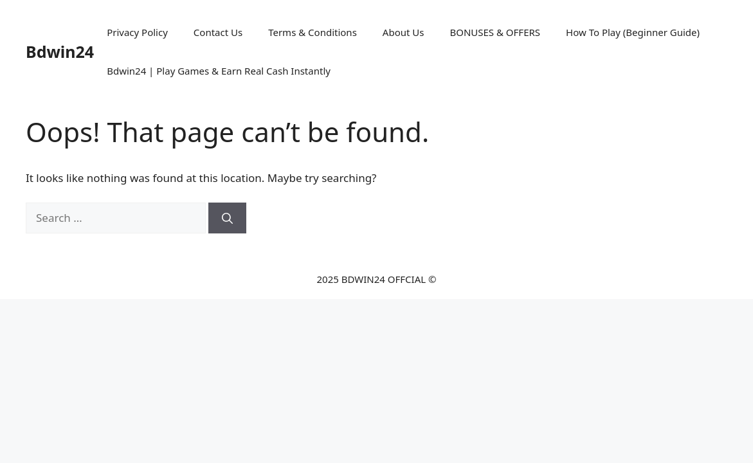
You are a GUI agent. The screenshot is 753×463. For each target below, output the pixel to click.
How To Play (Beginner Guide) (633, 32)
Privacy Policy (137, 32)
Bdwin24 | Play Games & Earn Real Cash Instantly (219, 70)
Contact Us (218, 32)
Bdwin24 (60, 51)
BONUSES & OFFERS (494, 32)
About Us (403, 32)
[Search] (227, 218)
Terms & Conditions (312, 32)
